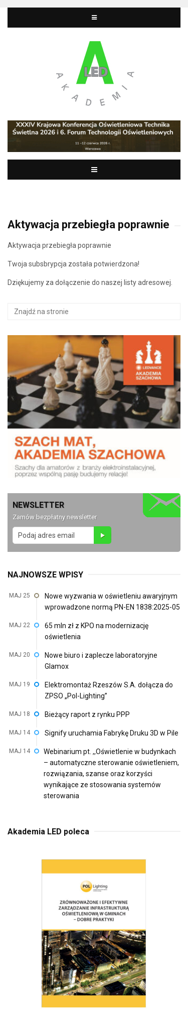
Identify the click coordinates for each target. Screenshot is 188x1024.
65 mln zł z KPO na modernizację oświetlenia (96, 631)
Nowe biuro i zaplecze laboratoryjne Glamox (101, 660)
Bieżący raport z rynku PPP (87, 714)
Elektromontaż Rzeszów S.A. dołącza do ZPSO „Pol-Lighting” (109, 690)
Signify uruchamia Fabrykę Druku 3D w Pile (111, 733)
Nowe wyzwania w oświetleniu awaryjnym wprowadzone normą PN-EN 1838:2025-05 (112, 601)
